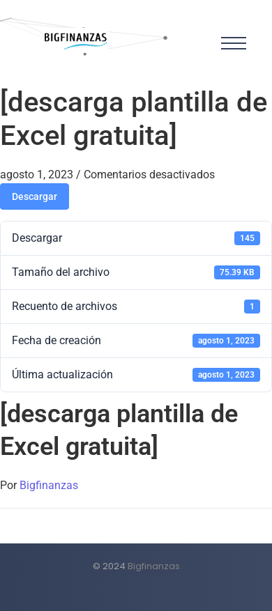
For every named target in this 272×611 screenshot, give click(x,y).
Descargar (34, 196)
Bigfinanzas (49, 485)
